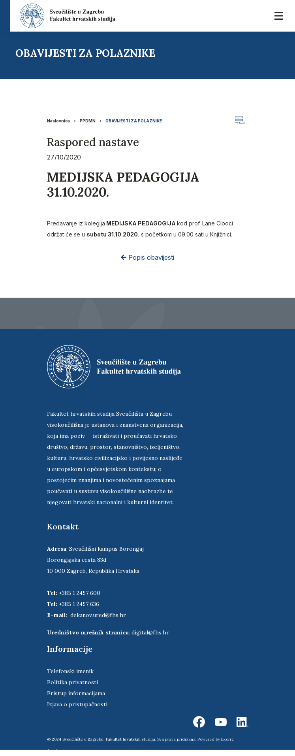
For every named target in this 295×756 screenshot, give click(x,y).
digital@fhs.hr (150, 632)
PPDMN (88, 120)
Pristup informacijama (76, 693)
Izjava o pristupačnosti (77, 704)
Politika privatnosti (72, 682)
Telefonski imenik (70, 671)
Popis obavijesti (147, 257)
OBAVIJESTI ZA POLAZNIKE (133, 120)
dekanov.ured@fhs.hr (98, 615)
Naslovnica (58, 120)
